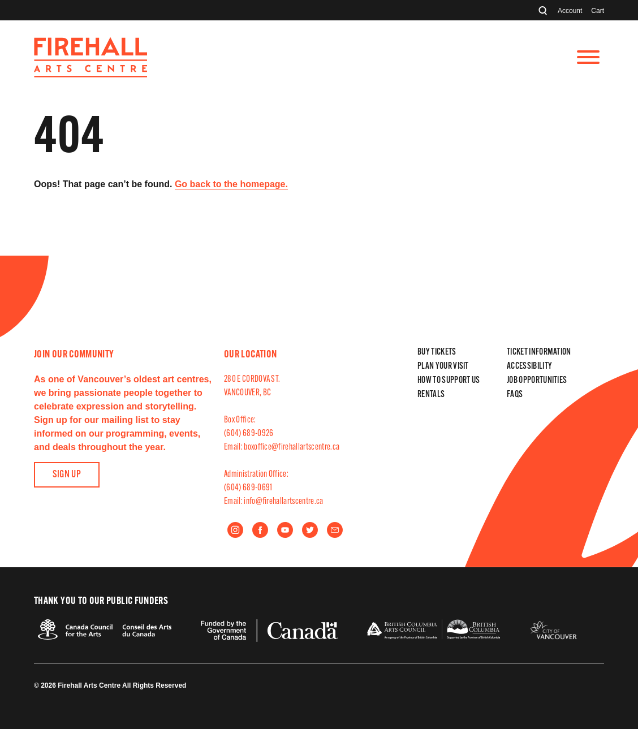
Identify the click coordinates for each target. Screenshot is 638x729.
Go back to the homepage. (231, 184)
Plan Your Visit (443, 366)
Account (570, 11)
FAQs (515, 394)
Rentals (431, 394)
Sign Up (67, 474)
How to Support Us (448, 380)
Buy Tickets (436, 352)
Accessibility (529, 366)
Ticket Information (539, 352)
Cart (597, 11)
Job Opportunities (537, 380)
